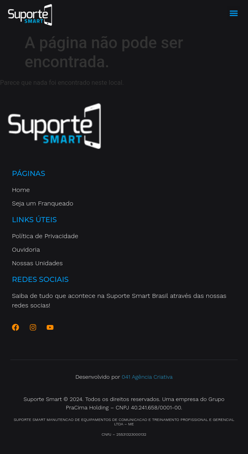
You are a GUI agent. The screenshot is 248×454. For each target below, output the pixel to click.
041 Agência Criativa (147, 377)
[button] (233, 13)
